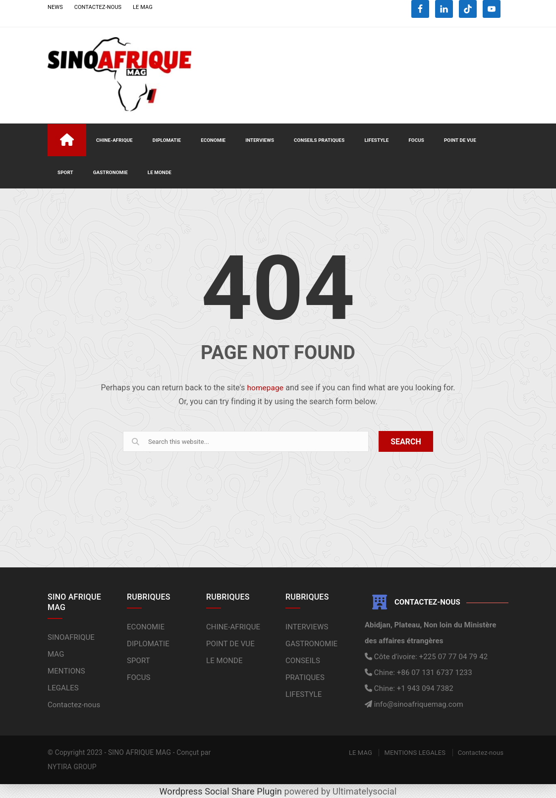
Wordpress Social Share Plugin (222, 791)
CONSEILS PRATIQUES (319, 139)
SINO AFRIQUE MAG (139, 752)
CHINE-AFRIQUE (114, 139)
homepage (265, 387)
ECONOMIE (213, 139)
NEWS (55, 7)
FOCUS (416, 139)
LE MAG (143, 7)
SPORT (65, 172)
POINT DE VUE (460, 139)
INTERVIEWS (259, 139)
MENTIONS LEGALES (414, 752)
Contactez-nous (74, 704)
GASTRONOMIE (110, 172)
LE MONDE (159, 172)
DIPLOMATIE (167, 139)
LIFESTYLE (376, 139)
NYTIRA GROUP (72, 766)
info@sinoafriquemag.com (417, 703)
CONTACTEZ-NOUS (98, 7)
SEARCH (405, 441)
